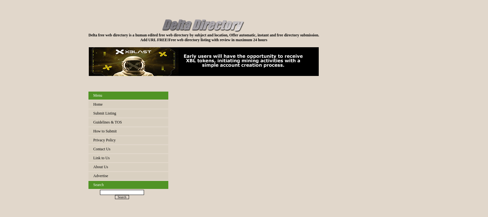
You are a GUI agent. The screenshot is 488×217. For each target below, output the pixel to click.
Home (98, 104)
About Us (100, 167)
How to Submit (105, 131)
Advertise (100, 176)
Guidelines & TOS (107, 122)
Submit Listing (104, 113)
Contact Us (102, 149)
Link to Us (101, 158)
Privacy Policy (104, 140)
